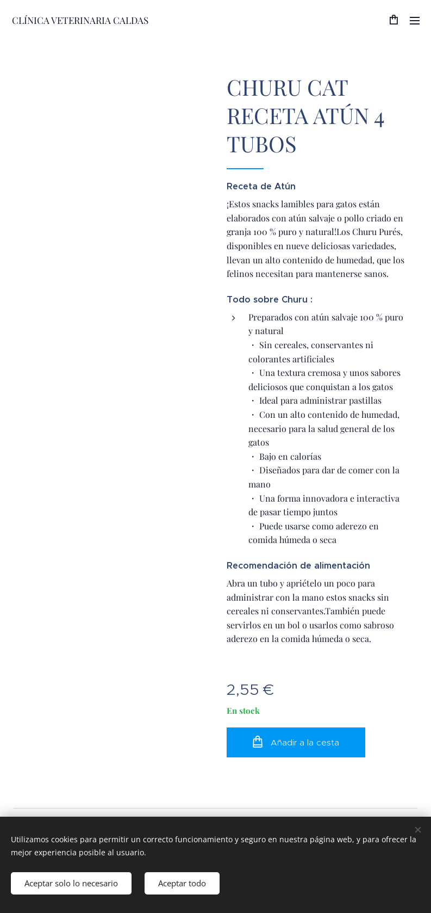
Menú (415, 20)
